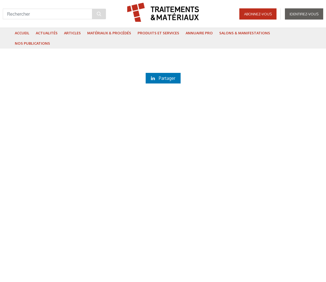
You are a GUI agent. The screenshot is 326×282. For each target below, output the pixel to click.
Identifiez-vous (304, 14)
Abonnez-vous (258, 14)
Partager (163, 78)
